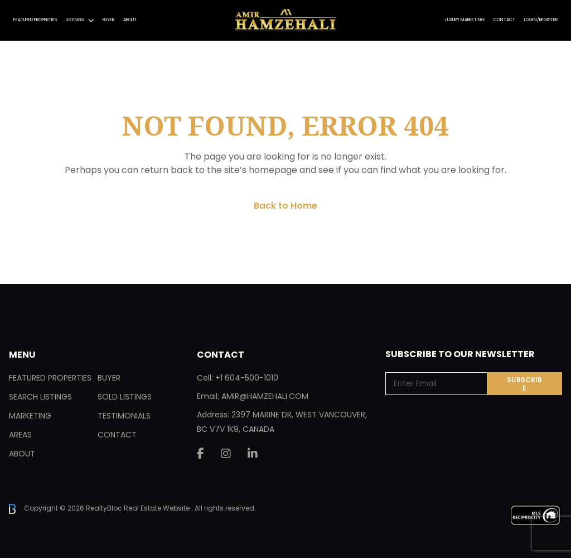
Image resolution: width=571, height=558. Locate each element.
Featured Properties (35, 20)
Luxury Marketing (465, 20)
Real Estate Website (157, 508)
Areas (20, 434)
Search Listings (40, 396)
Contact (504, 20)
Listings (75, 20)
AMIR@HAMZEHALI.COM (264, 396)
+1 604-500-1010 (246, 377)
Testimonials (124, 415)
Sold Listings (125, 396)
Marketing (30, 415)
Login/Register (541, 20)
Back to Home (285, 205)
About (130, 20)
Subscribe (524, 384)
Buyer (108, 20)
